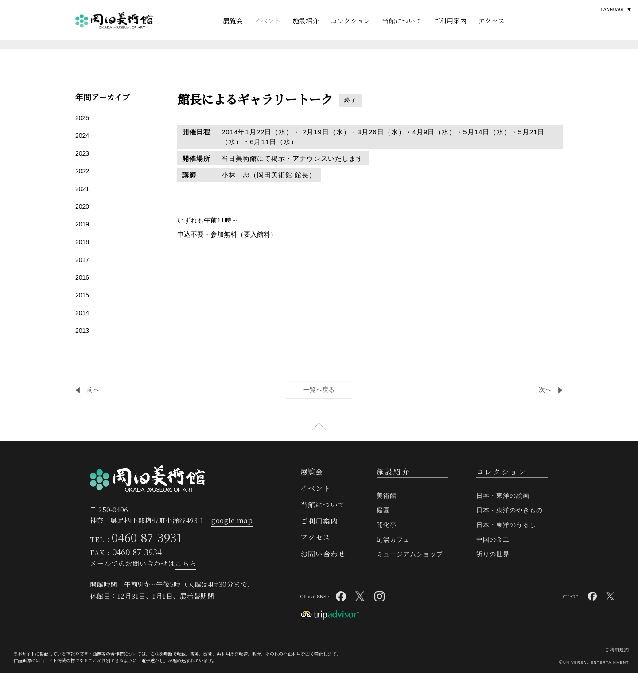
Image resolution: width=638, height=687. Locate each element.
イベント (267, 20)
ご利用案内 (450, 20)
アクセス (491, 20)
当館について (402, 20)
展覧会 (233, 20)
